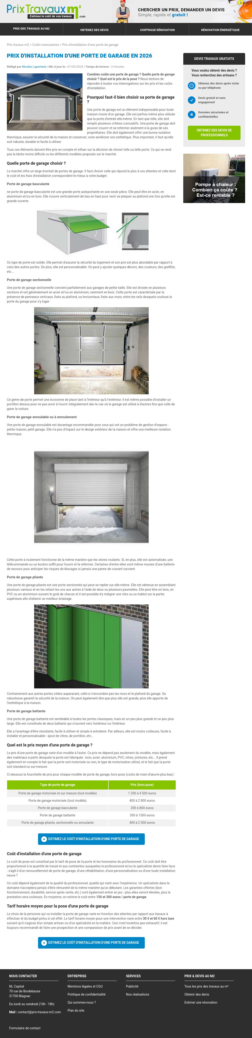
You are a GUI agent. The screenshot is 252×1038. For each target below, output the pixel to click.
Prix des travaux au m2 (31, 28)
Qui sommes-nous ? (82, 1002)
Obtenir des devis (196, 994)
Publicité (132, 986)
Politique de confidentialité (87, 994)
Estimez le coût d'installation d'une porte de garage (93, 839)
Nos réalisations (137, 994)
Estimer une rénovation (200, 1002)
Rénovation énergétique (220, 30)
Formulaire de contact (24, 1028)
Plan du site (76, 1010)
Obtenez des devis (94, 30)
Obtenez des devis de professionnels (214, 133)
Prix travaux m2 (18, 44)
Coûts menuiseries (45, 44)
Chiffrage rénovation (157, 30)
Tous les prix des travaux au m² (206, 986)
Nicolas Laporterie (34, 66)
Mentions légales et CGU (85, 986)
